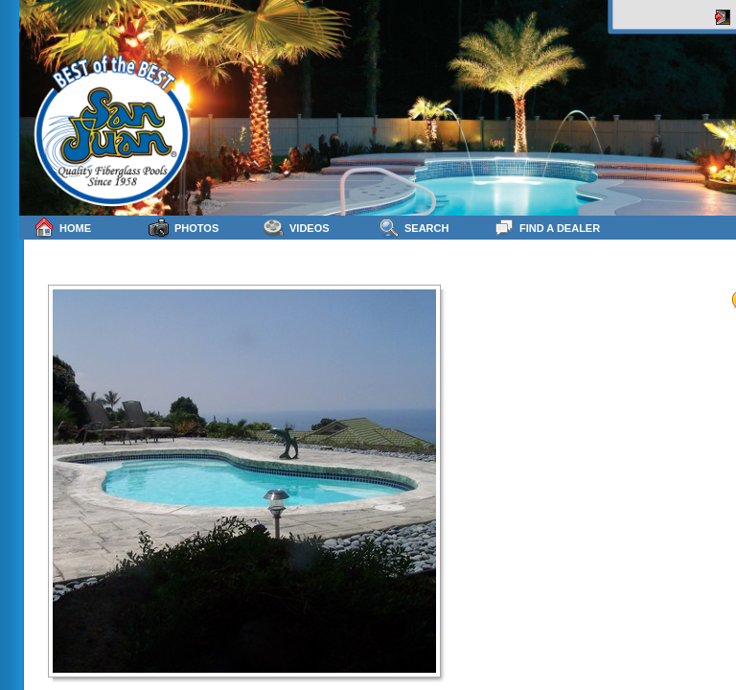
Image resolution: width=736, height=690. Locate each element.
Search (413, 228)
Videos (297, 228)
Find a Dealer (547, 228)
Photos (183, 228)
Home (62, 228)
